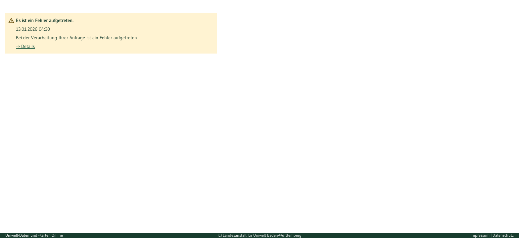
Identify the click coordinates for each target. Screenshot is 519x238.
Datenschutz (503, 235)
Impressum (481, 235)
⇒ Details (25, 46)
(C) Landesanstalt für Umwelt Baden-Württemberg (259, 235)
